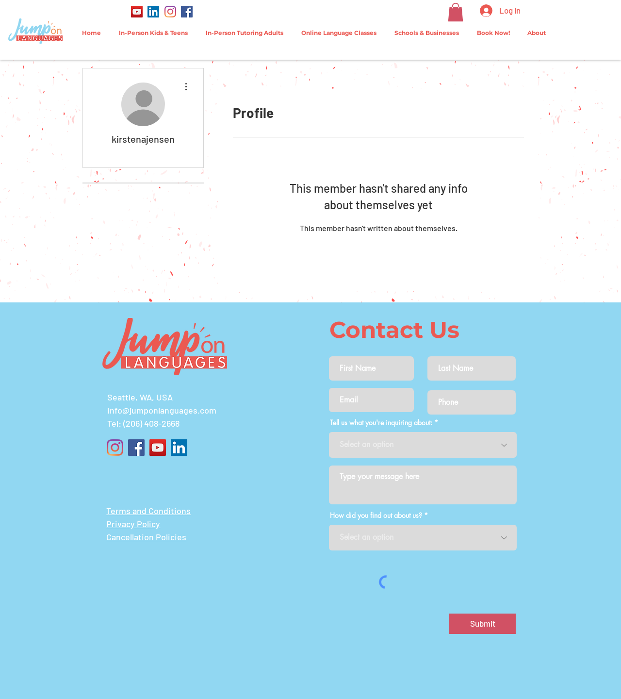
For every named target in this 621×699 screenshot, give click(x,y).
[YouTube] (137, 11)
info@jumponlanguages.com (161, 410)
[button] (455, 12)
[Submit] (482, 624)
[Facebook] (187, 11)
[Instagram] (170, 11)
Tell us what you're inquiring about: (381, 422)
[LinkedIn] (153, 11)
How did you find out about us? (376, 515)
